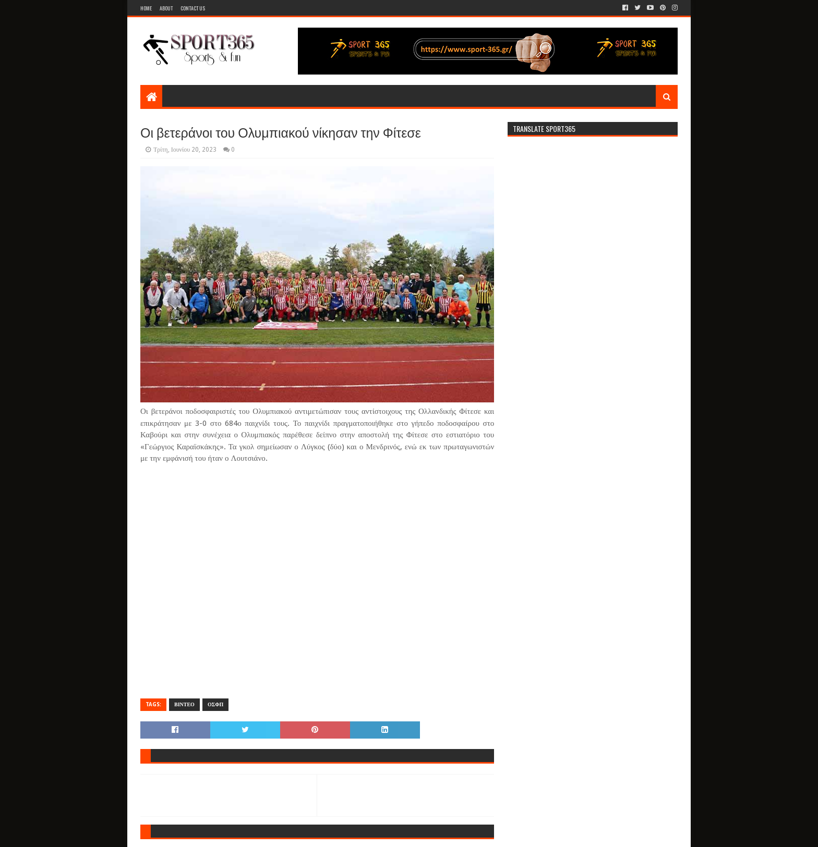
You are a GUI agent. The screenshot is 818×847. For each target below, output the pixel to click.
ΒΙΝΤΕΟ (184, 704)
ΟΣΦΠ (215, 704)
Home (146, 8)
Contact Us (193, 8)
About (166, 8)
